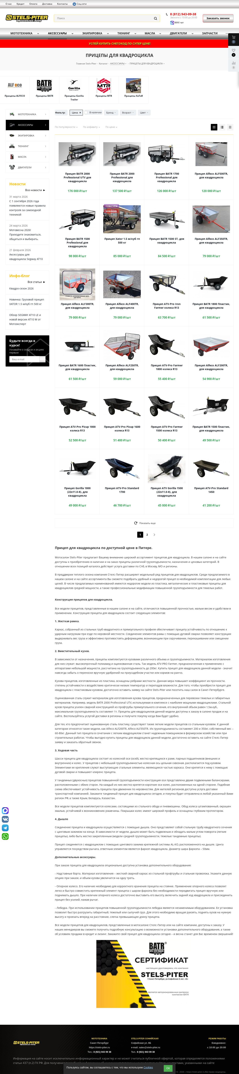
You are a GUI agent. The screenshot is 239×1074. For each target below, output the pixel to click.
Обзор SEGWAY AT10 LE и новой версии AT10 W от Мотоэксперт (25, 319)
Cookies (148, 1067)
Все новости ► (35, 190)
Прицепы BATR (44, 95)
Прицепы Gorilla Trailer (74, 97)
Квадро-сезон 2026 (21, 288)
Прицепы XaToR (133, 95)
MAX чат (177, 22)
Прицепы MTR (104, 95)
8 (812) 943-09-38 (183, 14)
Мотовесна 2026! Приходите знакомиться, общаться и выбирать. (25, 234)
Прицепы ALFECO (15, 95)
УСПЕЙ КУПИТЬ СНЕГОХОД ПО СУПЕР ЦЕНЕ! (119, 43)
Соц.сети (79, 4)
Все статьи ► (37, 282)
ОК (168, 1068)
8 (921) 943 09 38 (102, 1052)
